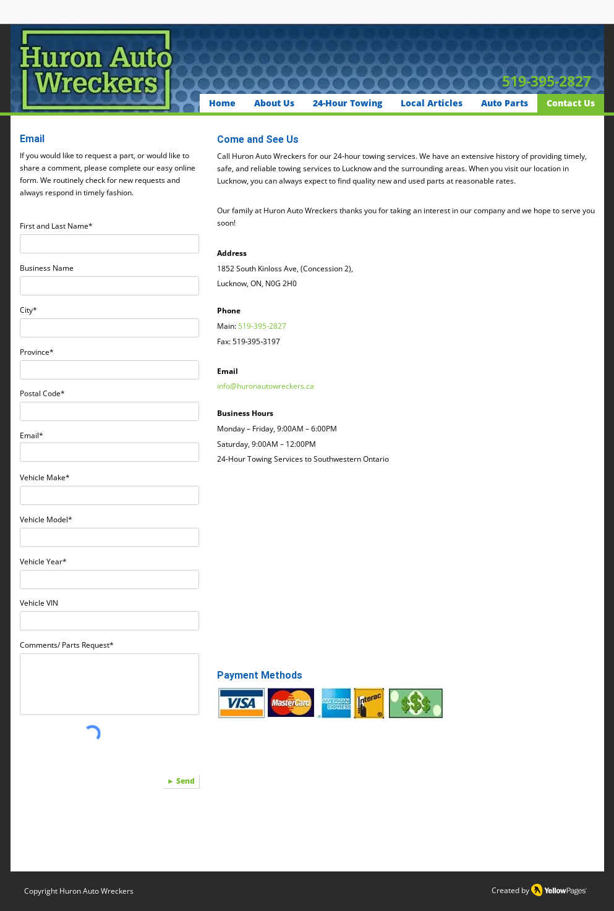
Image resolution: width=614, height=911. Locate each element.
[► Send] (181, 781)
